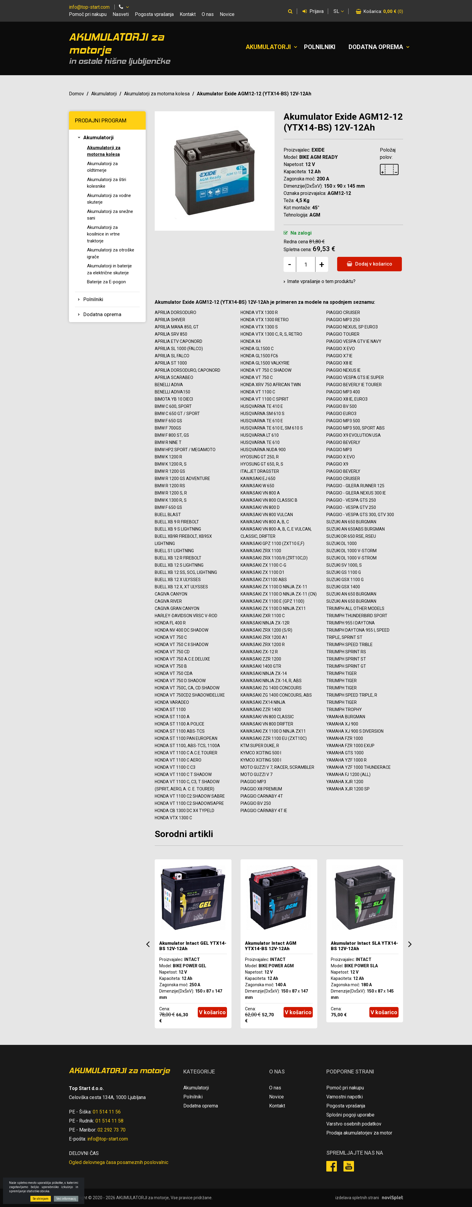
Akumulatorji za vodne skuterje (109, 199)
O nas (208, 14)
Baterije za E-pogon (106, 282)
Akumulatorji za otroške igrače (110, 253)
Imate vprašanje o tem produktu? (321, 281)
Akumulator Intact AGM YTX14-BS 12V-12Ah (270, 946)
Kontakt (188, 14)
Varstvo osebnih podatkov (353, 1124)
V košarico (212, 1012)
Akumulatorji (268, 47)
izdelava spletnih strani (357, 1197)
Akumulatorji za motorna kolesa (157, 94)
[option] (193, 944)
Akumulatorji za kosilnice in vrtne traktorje (103, 234)
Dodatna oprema (376, 47)
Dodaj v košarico (369, 264)
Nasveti (121, 14)
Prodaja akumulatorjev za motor (359, 1133)
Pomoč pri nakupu (88, 14)
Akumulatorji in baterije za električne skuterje (109, 269)
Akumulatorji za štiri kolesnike (106, 183)
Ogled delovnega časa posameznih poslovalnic (118, 1162)
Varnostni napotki (344, 1097)
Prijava (313, 11)
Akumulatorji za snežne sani (110, 215)
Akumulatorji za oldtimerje (102, 167)
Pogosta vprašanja (154, 14)
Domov (76, 94)
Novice (227, 14)
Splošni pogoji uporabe (350, 1115)
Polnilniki (319, 47)
